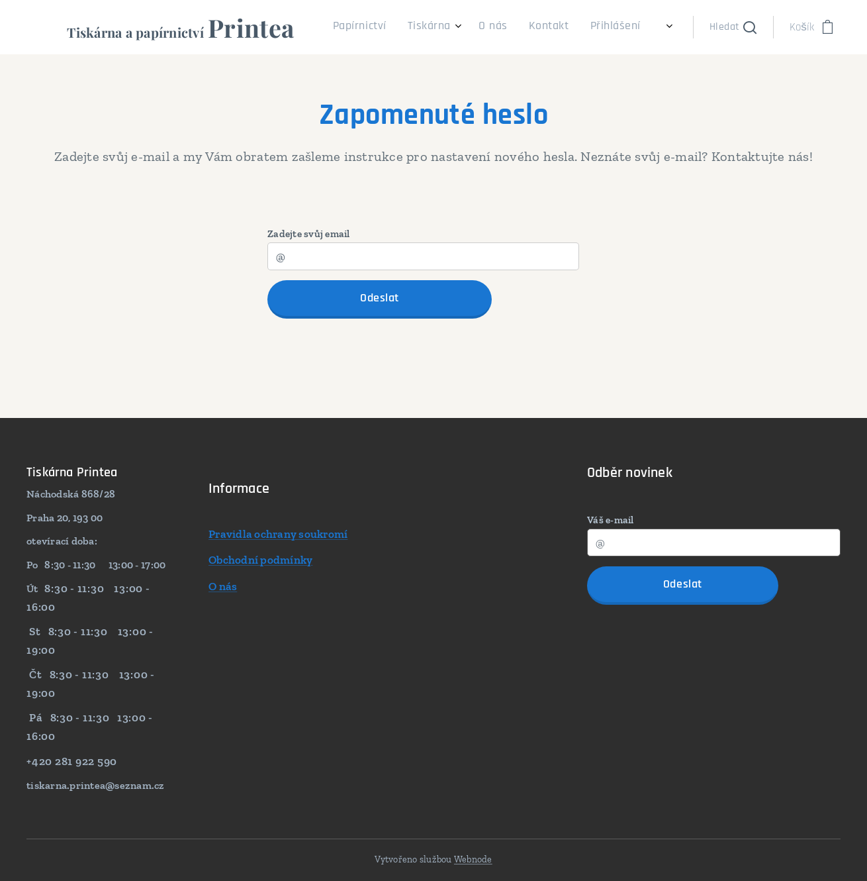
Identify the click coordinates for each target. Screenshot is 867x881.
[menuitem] (553, 27)
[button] (733, 27)
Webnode (473, 859)
